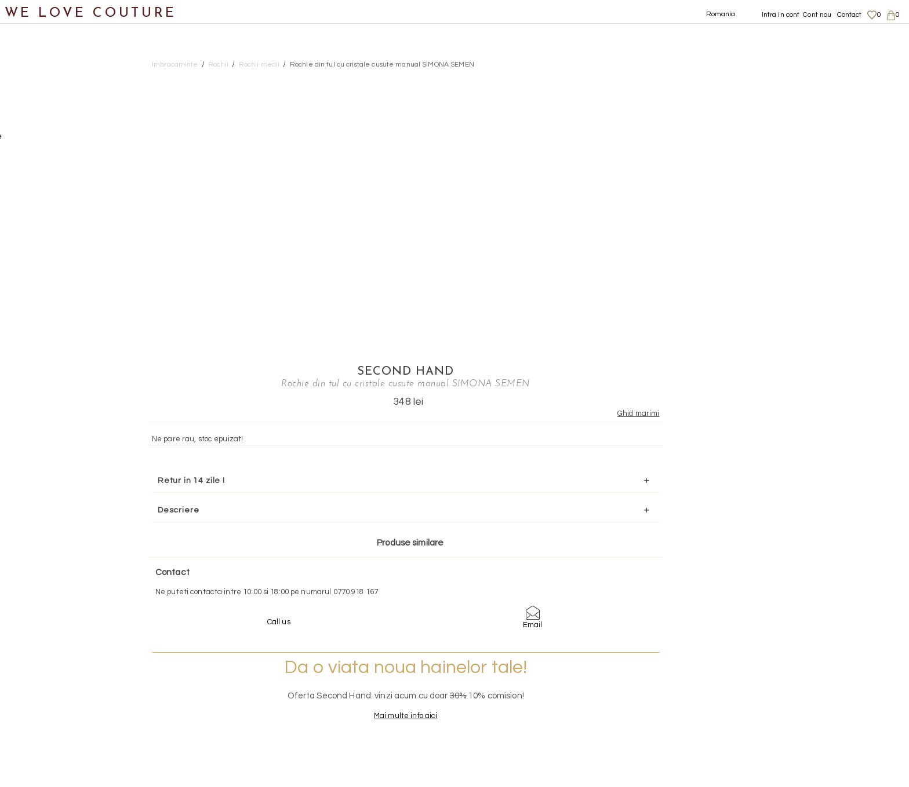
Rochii (38, 197)
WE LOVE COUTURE (91, 13)
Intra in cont (781, 15)
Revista (29, 562)
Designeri (34, 478)
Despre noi (766, 669)
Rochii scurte (65, 281)
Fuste (36, 113)
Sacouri (40, 310)
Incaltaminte (41, 366)
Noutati (29, 57)
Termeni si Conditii (778, 715)
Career (759, 726)
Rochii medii (63, 254)
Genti (25, 394)
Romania (721, 14)
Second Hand (42, 450)
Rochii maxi (61, 225)
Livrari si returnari (779, 681)
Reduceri (33, 534)
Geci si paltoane (60, 141)
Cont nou (817, 15)
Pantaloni (45, 169)
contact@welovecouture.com (781, 591)
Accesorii (33, 422)
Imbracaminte (44, 85)
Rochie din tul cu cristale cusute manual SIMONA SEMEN (382, 64)
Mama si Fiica (42, 506)
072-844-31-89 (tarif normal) (527, 591)
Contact (849, 15)
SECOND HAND (749, 79)
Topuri (38, 338)
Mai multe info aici (749, 471)
